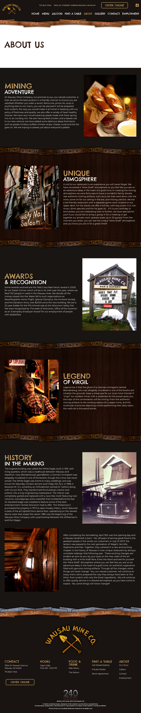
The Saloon (74, 672)
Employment (125, 678)
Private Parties (98, 669)
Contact (123, 674)
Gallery (122, 669)
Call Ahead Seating (100, 665)
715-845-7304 (11, 672)
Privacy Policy (53, 708)
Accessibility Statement (66, 708)
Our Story (123, 665)
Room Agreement (100, 674)
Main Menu (74, 668)
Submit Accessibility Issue (83, 708)
